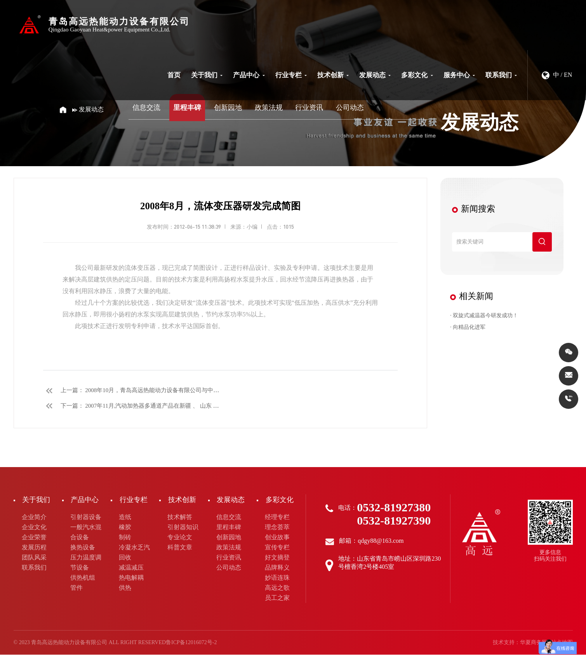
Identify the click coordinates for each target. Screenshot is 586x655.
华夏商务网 (533, 643)
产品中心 (248, 75)
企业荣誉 (34, 537)
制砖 (125, 537)
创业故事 (277, 537)
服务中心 (459, 75)
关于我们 (207, 75)
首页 (174, 75)
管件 (76, 588)
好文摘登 (277, 557)
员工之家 (277, 598)
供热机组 (82, 578)
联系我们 (501, 75)
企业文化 (34, 527)
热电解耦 (131, 578)
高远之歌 (277, 588)
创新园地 (228, 107)
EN (568, 74)
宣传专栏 (277, 547)
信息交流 (146, 107)
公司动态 (350, 107)
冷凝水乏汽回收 (134, 552)
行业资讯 (309, 107)
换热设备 (82, 547)
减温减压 (131, 568)
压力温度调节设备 (85, 562)
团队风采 (34, 557)
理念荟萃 (277, 527)
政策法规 (269, 107)
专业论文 (179, 537)
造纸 (125, 517)
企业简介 (34, 517)
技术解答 (179, 517)
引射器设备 (85, 517)
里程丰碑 (187, 107)
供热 (125, 588)
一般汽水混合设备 (85, 532)
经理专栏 (277, 517)
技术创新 (333, 75)
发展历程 (34, 547)
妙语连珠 (277, 578)
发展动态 (375, 75)
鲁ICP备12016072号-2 (191, 643)
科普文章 (179, 547)
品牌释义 (277, 568)
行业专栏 (291, 75)
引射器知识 (182, 527)
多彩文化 (417, 75)
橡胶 (125, 527)
